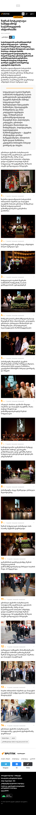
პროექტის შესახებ (7, 776)
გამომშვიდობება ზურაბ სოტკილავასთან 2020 (15, 742)
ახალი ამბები (5, 759)
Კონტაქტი (17, 776)
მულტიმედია (5, 738)
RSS (14, 781)
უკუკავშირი (5, 791)
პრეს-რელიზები (6, 781)
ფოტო (13, 738)
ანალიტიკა (15, 759)
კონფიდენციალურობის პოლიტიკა (12, 783)
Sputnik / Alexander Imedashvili (15, 196)
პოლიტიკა (24, 759)
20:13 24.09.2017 (5, 33)
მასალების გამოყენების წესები (11, 778)
